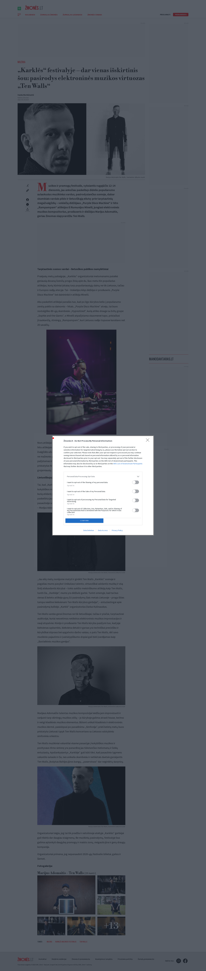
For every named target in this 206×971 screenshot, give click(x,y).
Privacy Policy (117, 531)
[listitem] (103, 476)
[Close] (148, 440)
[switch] (135, 482)
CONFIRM (85, 520)
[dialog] (103, 485)
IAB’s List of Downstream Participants (127, 463)
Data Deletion (88, 531)
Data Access (103, 531)
